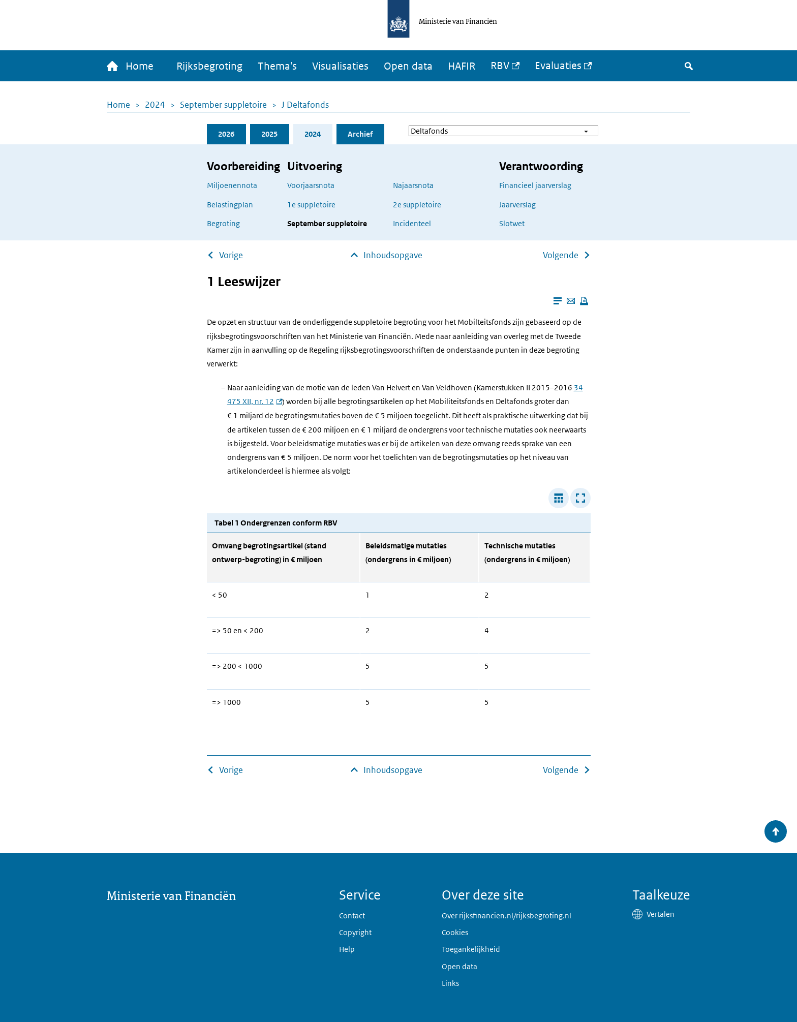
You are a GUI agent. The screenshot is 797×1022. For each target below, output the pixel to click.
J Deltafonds (305, 104)
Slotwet (512, 223)
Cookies (455, 932)
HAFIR (461, 66)
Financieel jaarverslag (535, 185)
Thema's (277, 66)
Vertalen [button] (661, 914)
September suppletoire (223, 104)
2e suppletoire (417, 204)
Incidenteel (412, 223)
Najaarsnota (413, 185)
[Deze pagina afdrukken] (584, 301)
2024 (155, 104)
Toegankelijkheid (471, 949)
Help (347, 949)
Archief (360, 134)
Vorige (231, 255)
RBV (500, 65)
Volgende (560, 255)
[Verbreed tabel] (558, 498)
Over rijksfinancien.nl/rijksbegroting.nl (506, 915)
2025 (269, 134)
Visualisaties (340, 66)
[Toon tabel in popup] (580, 498)
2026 (226, 134)
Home (118, 104)
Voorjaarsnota (310, 185)
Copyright (355, 932)
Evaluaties (558, 65)
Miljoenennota (232, 185)
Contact (352, 915)
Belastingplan (230, 204)
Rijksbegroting (209, 66)
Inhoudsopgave (392, 255)
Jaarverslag (517, 204)
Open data (408, 66)
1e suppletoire (311, 204)
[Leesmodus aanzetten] (558, 301)
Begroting (223, 223)
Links (450, 983)
